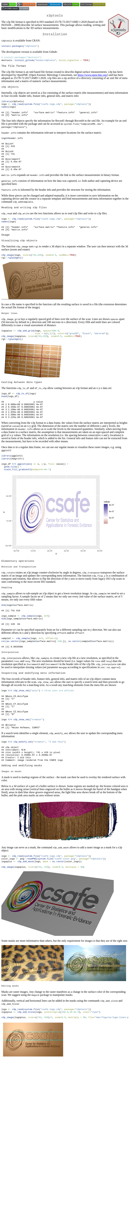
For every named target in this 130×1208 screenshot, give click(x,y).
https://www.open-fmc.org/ (92, 77)
